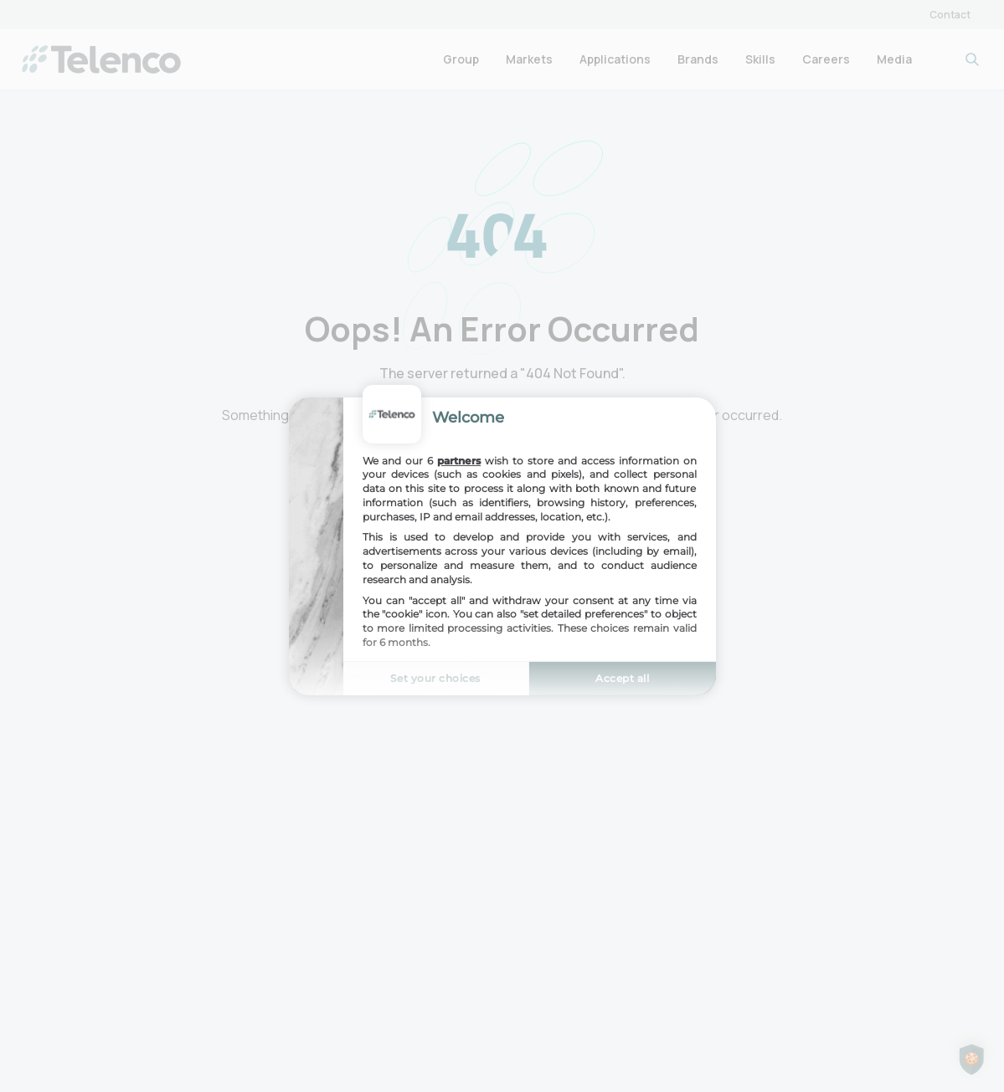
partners (459, 460)
